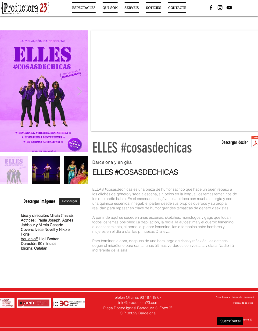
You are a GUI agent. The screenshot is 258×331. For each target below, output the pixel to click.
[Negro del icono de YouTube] (229, 7)
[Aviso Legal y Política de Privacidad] (235, 297)
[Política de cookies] (243, 303)
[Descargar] (69, 201)
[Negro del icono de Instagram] (220, 7)
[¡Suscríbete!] (230, 321)
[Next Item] (79, 91)
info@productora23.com (138, 302)
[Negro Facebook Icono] (211, 7)
